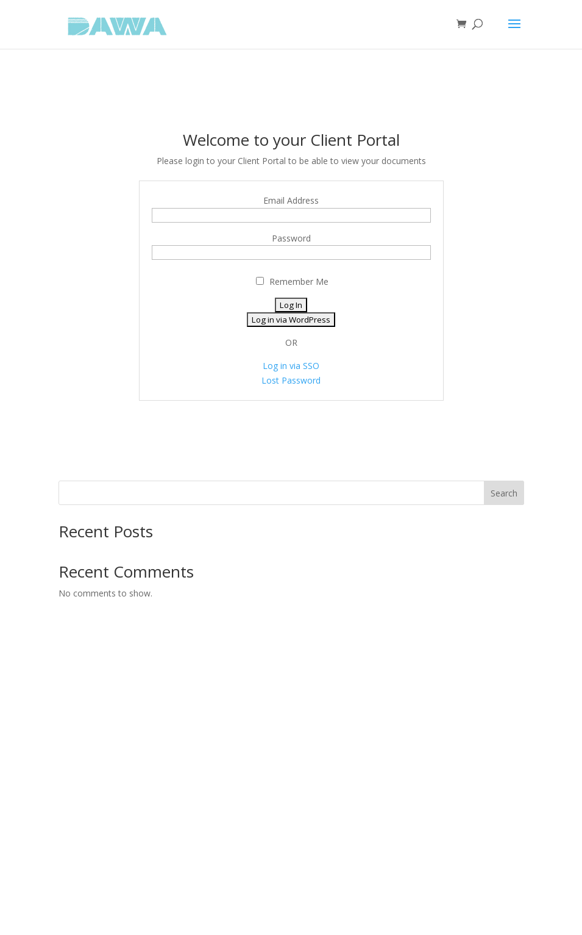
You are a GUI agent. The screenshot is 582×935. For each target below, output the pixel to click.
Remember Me (292, 281)
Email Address (291, 200)
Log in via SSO (291, 365)
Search (504, 493)
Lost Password (291, 380)
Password (291, 238)
